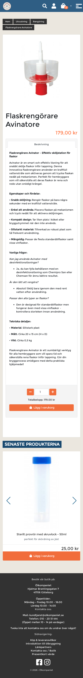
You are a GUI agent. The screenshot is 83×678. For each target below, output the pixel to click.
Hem (7, 21)
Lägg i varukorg (41, 407)
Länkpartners (43, 647)
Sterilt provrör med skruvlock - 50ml (41, 534)
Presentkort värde (43, 654)
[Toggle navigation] (79, 6)
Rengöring (38, 21)
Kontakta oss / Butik (43, 650)
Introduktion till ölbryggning (43, 643)
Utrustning (21, 21)
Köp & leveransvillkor (43, 640)
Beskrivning (41, 144)
